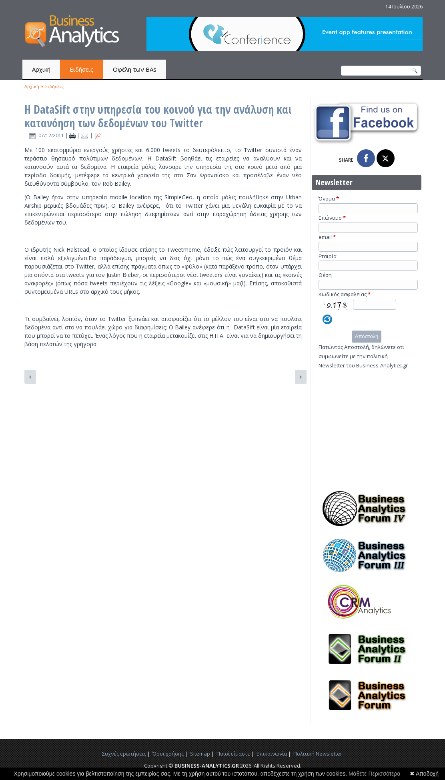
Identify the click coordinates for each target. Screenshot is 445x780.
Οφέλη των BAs (134, 69)
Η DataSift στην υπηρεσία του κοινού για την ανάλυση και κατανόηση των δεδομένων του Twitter (158, 116)
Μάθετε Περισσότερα (375, 773)
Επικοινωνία (272, 753)
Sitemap (200, 753)
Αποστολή (366, 336)
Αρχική (41, 69)
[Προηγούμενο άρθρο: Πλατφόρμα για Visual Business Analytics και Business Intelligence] (30, 377)
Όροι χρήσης (168, 753)
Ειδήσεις (82, 69)
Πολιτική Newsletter (317, 753)
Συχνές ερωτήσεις (124, 753)
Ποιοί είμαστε (233, 753)
